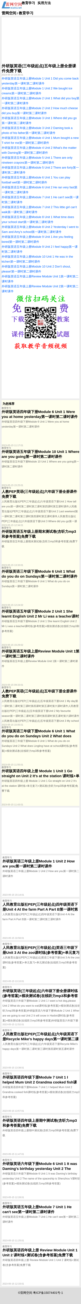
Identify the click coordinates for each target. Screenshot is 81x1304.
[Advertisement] (40, 40)
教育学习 (28, 3)
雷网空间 (9, 13)
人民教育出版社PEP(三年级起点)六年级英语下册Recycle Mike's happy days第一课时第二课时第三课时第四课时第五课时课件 (40, 1039)
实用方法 (44, 3)
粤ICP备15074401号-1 (48, 1292)
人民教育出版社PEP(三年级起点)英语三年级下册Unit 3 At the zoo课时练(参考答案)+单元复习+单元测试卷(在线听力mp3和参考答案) (41, 953)
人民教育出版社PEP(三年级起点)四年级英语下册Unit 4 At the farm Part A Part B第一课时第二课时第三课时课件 (40, 909)
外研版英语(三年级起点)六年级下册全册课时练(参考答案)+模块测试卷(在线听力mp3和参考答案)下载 (40, 996)
